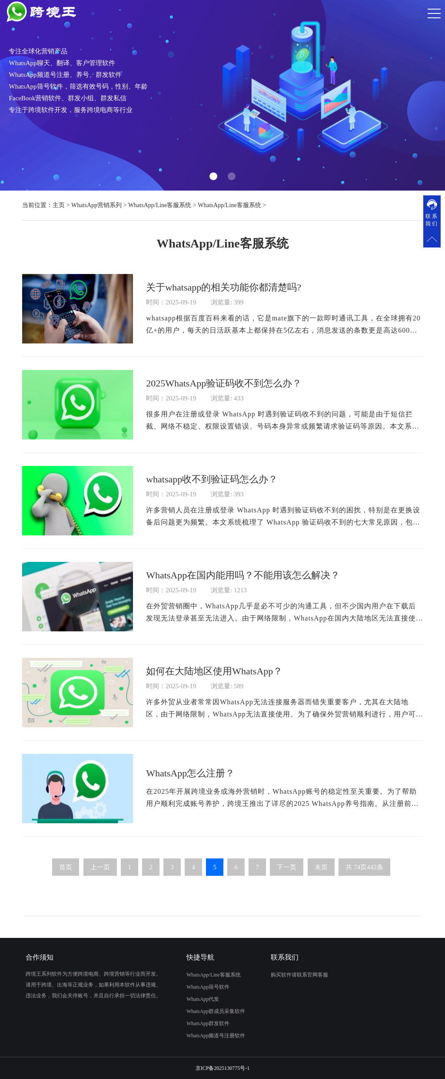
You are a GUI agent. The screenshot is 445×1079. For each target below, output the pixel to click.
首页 (65, 881)
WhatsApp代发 (192, 999)
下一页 (286, 881)
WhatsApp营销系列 (96, 205)
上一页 (100, 881)
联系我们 (431, 220)
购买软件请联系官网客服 (310, 975)
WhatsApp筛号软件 (197, 987)
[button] (213, 176)
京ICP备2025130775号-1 (223, 1068)
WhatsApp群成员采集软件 (205, 1011)
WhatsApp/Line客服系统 (159, 205)
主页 (59, 205)
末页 (321, 881)
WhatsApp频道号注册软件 (205, 1036)
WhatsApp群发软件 (197, 1023)
